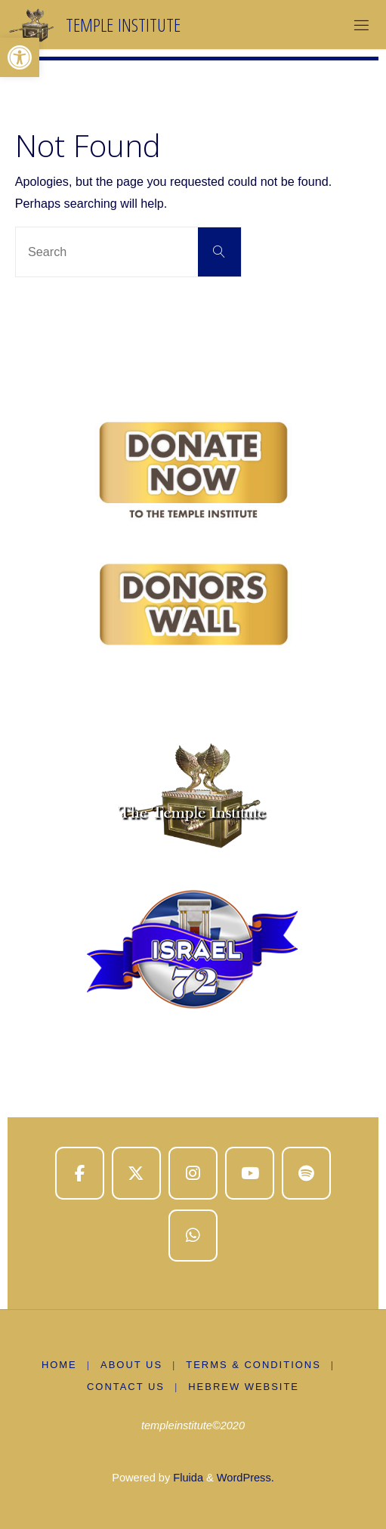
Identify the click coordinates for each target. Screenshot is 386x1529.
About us (131, 1364)
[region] (193, 718)
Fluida (186, 1478)
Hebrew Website (243, 1386)
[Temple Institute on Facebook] (79, 1173)
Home (59, 1364)
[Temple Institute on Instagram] (193, 1173)
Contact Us (126, 1386)
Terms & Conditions (253, 1364)
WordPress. (245, 1478)
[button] (19, 57)
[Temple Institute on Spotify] (306, 1173)
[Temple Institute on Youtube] (249, 1173)
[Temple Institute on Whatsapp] (193, 1235)
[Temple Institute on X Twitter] (136, 1173)
